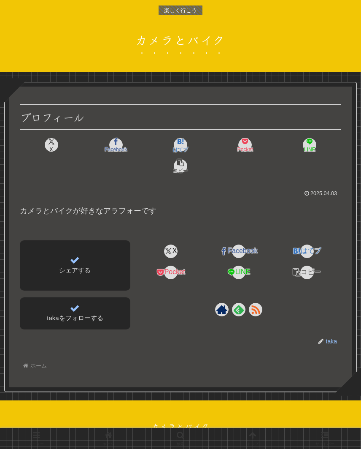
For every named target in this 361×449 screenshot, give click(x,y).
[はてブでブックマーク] (153, 144)
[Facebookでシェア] (99, 144)
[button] (315, 144)
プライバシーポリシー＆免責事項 (171, 422)
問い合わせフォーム (251, 422)
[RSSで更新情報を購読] (255, 288)
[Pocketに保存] (207, 144)
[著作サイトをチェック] (222, 288)
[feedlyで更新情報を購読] (238, 288)
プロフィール (101, 422)
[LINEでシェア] (261, 144)
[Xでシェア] (45, 144)
